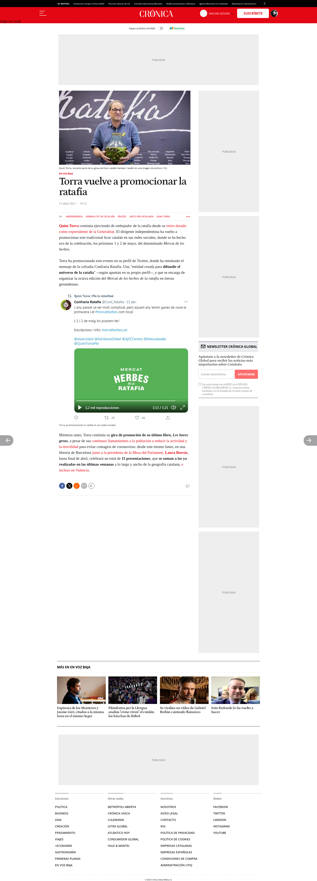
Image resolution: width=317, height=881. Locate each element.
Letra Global (118, 826)
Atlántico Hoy (119, 833)
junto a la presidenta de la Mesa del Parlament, (139, 452)
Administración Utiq (176, 865)
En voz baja (66, 173)
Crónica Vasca (119, 813)
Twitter (219, 813)
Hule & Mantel (119, 846)
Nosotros (168, 807)
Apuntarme (246, 374)
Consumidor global (123, 839)
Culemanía (116, 820)
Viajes (59, 839)
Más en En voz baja (73, 667)
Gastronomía (65, 852)
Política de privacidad (178, 833)
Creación (62, 826)
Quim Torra (163, 216)
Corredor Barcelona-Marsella (148, 3)
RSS (163, 826)
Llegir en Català (10, 21)
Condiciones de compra (179, 859)
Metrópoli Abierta (122, 807)
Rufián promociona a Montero (180, 3)
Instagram (221, 826)
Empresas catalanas (176, 846)
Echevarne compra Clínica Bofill (89, 3)
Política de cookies (175, 839)
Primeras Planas (67, 859)
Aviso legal (169, 813)
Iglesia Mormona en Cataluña (213, 3)
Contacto (168, 820)
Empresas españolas (176, 852)
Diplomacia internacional (244, 3)
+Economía (63, 846)
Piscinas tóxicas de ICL (119, 3)
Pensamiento (65, 833)
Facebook (220, 807)
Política (61, 807)
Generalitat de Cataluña (100, 216)
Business (61, 813)
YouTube (219, 833)
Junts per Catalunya (141, 216)
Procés (122, 216)
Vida (58, 820)
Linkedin (219, 820)
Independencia (74, 216)
